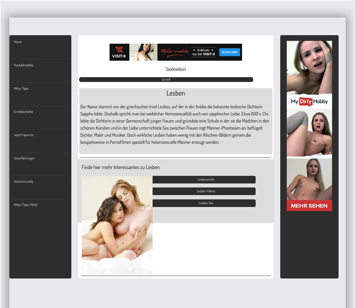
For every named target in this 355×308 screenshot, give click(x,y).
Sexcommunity (23, 181)
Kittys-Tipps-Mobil (25, 204)
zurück (166, 79)
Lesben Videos (206, 191)
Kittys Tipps (21, 88)
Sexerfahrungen (24, 158)
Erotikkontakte (23, 111)
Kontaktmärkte (23, 65)
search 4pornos (23, 135)
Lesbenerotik (206, 179)
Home (18, 42)
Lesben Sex (206, 203)
